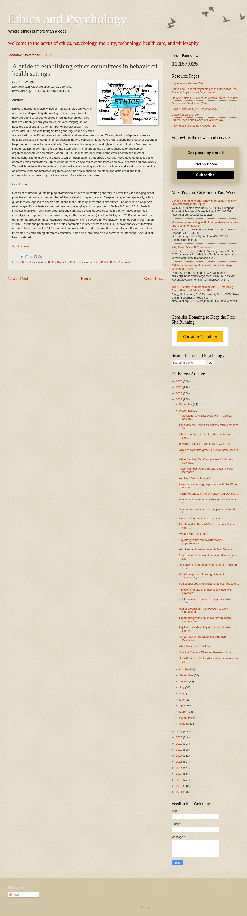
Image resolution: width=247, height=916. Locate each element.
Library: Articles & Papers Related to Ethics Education (205, 98)
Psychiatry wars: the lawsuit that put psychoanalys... (201, 541)
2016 (179, 761)
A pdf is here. (21, 246)
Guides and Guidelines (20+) (189, 103)
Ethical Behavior (58, 262)
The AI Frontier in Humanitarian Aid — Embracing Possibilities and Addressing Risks (202, 288)
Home (86, 278)
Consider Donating (200, 336)
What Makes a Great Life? (195, 646)
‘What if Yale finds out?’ (193, 533)
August (184, 681)
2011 (179, 791)
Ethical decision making (84, 262)
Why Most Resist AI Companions (192, 247)
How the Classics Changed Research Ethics (206, 652)
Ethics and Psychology (67, 19)
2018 (179, 749)
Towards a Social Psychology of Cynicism (204, 443)
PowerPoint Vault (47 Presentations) (194, 109)
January (184, 723)
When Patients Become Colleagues (201, 518)
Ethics (104, 262)
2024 (179, 387)
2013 (179, 779)
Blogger (146, 907)
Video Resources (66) (185, 114)
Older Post (153, 278)
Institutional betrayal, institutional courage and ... (209, 583)
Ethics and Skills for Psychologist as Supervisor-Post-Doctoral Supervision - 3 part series (205, 90)
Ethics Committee (121, 262)
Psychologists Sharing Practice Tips (194, 125)
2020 (179, 737)
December (186, 404)
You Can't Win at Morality (194, 478)
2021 (179, 731)
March (183, 711)
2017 (179, 755)
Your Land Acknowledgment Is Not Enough (205, 549)
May (182, 699)
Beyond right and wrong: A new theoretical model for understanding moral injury (204, 202)
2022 (179, 399)
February (185, 717)
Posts (14, 894)
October (184, 669)
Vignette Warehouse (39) (187, 83)
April (182, 705)
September (186, 675)
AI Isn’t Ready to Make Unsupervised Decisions (208, 493)
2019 (179, 743)
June (182, 693)
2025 (179, 381)
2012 (179, 786)
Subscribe (205, 175)
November (186, 410)
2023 (179, 393)
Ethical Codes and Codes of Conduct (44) (198, 120)
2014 (179, 773)
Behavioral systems (34, 262)
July (182, 687)
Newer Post (18, 278)
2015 (179, 767)
